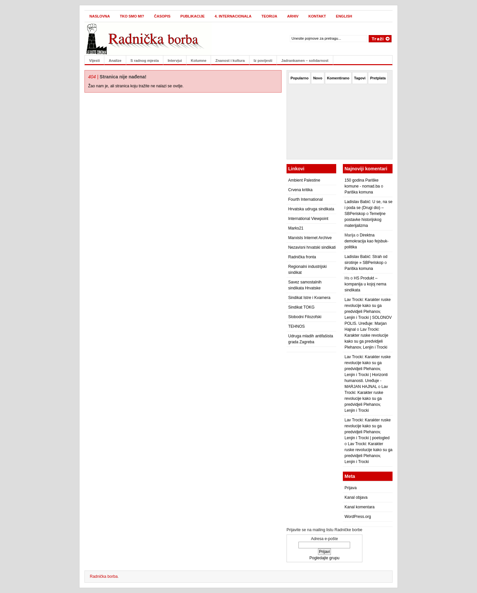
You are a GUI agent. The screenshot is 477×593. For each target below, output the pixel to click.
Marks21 (295, 228)
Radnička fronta (302, 257)
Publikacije (193, 16)
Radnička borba (104, 576)
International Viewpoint (308, 218)
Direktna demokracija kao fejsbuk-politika (366, 241)
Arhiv (292, 16)
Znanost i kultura (230, 61)
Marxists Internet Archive (310, 237)
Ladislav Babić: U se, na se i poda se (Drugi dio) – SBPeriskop (368, 207)
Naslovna (99, 16)
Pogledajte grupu (324, 558)
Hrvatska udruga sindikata (311, 209)
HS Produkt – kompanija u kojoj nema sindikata (365, 284)
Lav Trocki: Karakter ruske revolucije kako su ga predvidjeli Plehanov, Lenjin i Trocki (366, 398)
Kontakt (317, 16)
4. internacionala (233, 16)
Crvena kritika (300, 190)
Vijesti (94, 61)
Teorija (269, 16)
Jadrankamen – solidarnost (304, 61)
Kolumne (198, 61)
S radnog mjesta (145, 61)
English (344, 16)
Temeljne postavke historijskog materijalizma (365, 219)
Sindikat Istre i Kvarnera (309, 297)
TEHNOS (296, 326)
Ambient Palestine (304, 180)
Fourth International (305, 199)
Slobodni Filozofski (304, 317)
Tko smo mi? (132, 16)
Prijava (350, 488)
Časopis (162, 16)
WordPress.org (357, 516)
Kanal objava (355, 497)
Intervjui (175, 61)
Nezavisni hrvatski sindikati (312, 247)
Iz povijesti (263, 61)
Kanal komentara (359, 507)
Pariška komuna (358, 192)
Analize (115, 61)
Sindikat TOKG (301, 307)
